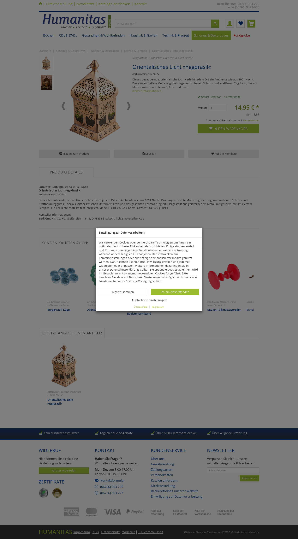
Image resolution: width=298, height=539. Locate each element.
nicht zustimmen (125, 292)
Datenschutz (140, 306)
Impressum (158, 306)
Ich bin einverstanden (175, 292)
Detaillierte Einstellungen (149, 300)
